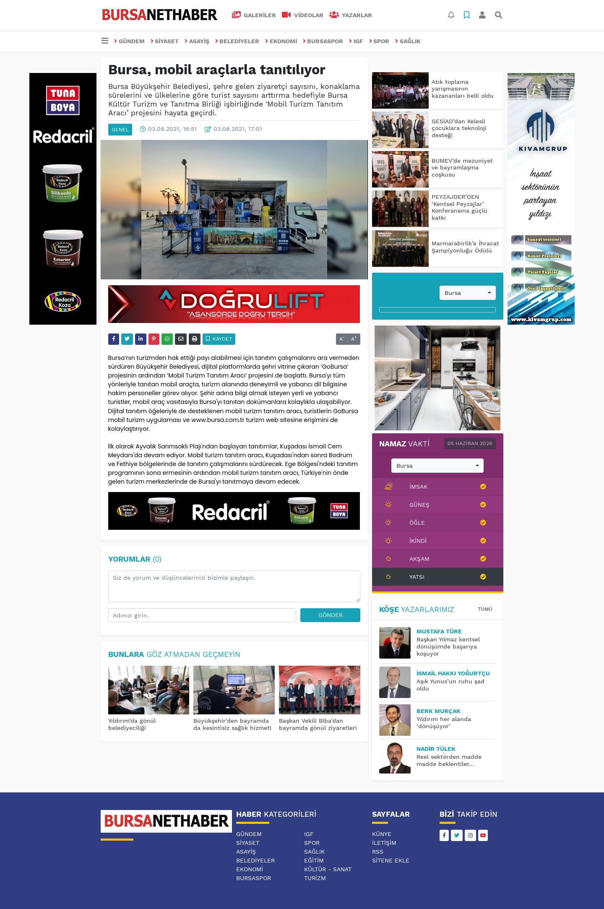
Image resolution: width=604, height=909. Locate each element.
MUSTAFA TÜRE (439, 631)
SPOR (379, 41)
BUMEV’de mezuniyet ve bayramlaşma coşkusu (462, 167)
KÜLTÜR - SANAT (327, 869)
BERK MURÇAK (439, 711)
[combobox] (468, 293)
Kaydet (219, 339)
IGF (356, 41)
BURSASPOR (323, 41)
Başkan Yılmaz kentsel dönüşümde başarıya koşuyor (448, 646)
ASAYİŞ (197, 41)
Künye (381, 834)
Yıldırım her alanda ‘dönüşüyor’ (444, 722)
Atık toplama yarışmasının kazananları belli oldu (463, 88)
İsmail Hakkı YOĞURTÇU (453, 673)
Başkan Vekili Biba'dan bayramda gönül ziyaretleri (318, 724)
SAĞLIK (408, 41)
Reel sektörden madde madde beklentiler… (449, 760)
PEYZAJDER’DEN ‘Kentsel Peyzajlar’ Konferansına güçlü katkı (459, 207)
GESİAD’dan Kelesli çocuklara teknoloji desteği (459, 128)
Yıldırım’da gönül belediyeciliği (132, 724)
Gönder (330, 615)
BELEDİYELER (237, 41)
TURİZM (315, 878)
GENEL (120, 130)
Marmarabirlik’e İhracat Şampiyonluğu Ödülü (465, 247)
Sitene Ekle (390, 860)
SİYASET (165, 41)
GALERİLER (254, 15)
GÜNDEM (129, 41)
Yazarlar (350, 15)
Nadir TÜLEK (436, 748)
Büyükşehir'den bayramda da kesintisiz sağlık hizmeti (232, 724)
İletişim (384, 842)
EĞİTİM (314, 860)
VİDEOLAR (302, 15)
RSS (377, 851)
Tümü (485, 609)
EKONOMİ (281, 41)
